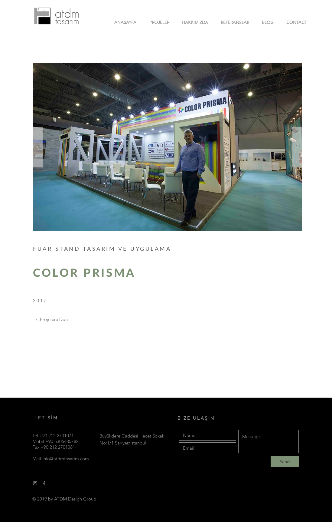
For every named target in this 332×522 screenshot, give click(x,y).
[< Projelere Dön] (51, 319)
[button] (167, 147)
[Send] (285, 461)
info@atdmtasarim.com (65, 458)
